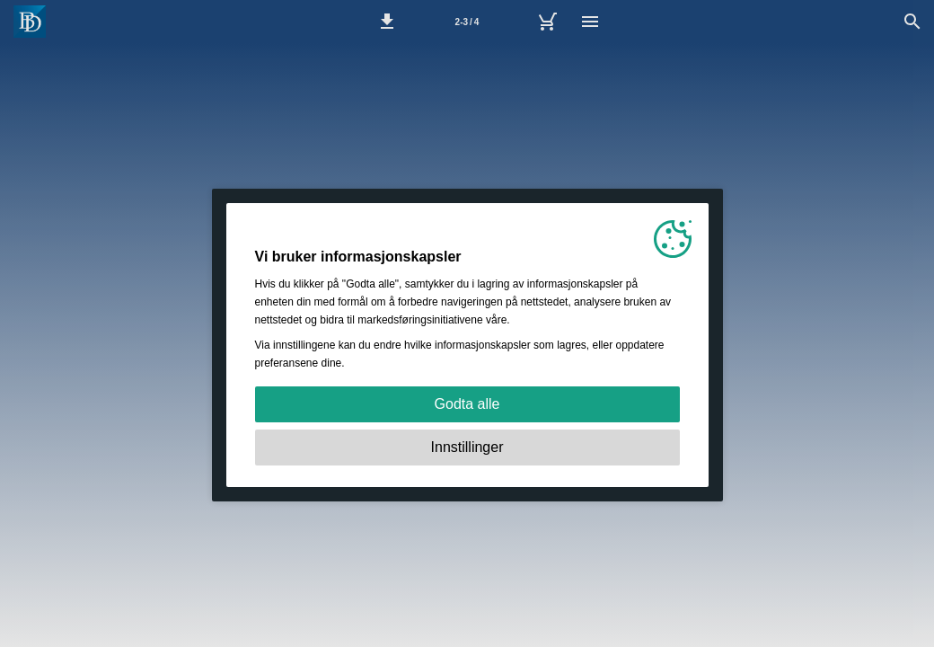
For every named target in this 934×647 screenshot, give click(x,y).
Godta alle (467, 404)
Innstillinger (467, 447)
